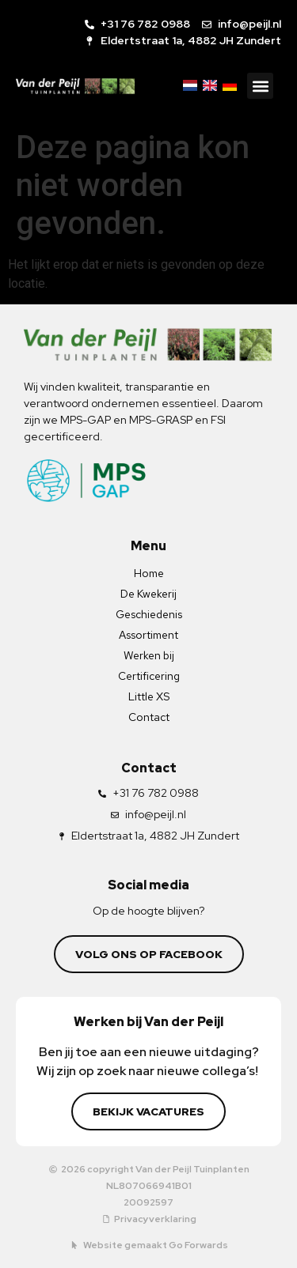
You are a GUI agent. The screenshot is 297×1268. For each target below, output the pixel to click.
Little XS (148, 696)
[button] (260, 86)
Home (149, 573)
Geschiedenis (149, 614)
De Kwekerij (148, 594)
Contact (148, 717)
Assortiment (148, 635)
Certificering (149, 676)
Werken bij (149, 655)
